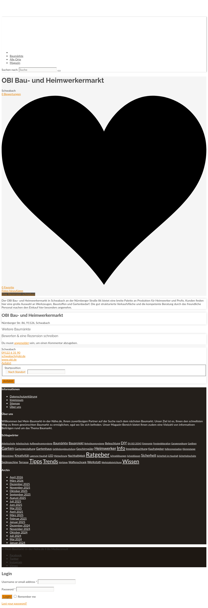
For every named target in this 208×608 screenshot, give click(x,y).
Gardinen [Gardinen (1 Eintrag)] (192, 443)
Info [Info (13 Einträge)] (121, 448)
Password (8, 589)
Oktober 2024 (18, 532)
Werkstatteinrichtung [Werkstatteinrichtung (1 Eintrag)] (112, 462)
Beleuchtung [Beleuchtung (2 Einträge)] (112, 443)
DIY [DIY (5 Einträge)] (124, 443)
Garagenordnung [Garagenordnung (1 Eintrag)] (179, 443)
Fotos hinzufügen (12, 290)
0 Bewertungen (11, 94)
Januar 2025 (17, 522)
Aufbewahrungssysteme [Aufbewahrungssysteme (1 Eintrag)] (41, 443)
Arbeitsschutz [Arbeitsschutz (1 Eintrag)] (22, 443)
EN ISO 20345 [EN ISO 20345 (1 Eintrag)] (135, 443)
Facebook (16, 555)
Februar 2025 (18, 518)
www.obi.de (9, 359)
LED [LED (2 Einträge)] (50, 455)
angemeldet (21, 343)
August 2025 (18, 498)
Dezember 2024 (20, 525)
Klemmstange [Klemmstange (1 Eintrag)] (188, 449)
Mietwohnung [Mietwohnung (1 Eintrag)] (60, 455)
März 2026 (16, 480)
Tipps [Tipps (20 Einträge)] (35, 461)
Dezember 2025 (20, 484)
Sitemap (15, 403)
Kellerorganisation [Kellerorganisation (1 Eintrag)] (173, 449)
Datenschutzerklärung (23, 396)
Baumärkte (16, 56)
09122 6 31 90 (11, 352)
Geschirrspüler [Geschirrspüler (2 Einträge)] (85, 448)
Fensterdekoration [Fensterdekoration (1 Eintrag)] (161, 443)
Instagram (16, 562)
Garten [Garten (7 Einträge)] (8, 448)
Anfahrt (6, 363)
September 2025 (20, 494)
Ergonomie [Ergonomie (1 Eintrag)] (147, 443)
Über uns (15, 406)
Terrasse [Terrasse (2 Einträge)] (23, 462)
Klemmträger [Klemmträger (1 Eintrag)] (8, 455)
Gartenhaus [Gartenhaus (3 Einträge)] (44, 448)
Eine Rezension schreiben (18, 294)
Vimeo (14, 565)
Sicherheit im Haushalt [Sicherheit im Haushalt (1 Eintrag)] (167, 455)
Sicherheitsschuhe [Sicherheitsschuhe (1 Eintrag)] (187, 455)
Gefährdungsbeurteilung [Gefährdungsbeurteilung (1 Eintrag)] (64, 449)
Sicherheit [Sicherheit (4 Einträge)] (148, 455)
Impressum (16, 400)
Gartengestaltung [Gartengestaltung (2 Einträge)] (25, 448)
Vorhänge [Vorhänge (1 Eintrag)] (63, 462)
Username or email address (19, 581)
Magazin (15, 62)
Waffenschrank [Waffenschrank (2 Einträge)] (77, 462)
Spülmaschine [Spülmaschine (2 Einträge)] (10, 462)
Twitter (14, 558)
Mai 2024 (16, 539)
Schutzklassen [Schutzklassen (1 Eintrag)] (133, 455)
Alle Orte (15, 59)
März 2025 (16, 515)
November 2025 (20, 487)
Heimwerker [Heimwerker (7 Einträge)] (105, 448)
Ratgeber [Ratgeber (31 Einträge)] (97, 454)
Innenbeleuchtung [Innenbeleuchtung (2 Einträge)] (136, 448)
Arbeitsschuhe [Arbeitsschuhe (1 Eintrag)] (8, 443)
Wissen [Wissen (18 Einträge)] (130, 461)
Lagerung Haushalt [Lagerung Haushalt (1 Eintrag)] (38, 455)
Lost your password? (14, 603)
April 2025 (16, 511)
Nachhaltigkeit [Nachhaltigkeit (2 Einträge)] (76, 455)
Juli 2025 (15, 501)
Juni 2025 (16, 504)
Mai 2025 (16, 508)
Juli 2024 (15, 535)
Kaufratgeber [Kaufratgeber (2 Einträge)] (156, 448)
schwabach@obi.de (13, 356)
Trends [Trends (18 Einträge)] (50, 461)
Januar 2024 (17, 542)
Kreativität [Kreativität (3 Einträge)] (22, 455)
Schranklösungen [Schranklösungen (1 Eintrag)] (118, 455)
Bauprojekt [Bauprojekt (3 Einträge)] (76, 443)
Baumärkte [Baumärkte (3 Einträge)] (60, 443)
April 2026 (16, 477)
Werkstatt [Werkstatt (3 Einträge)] (94, 462)
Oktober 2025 (18, 491)
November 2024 (20, 529)
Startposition (13, 368)
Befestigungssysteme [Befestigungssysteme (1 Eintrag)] (94, 443)
